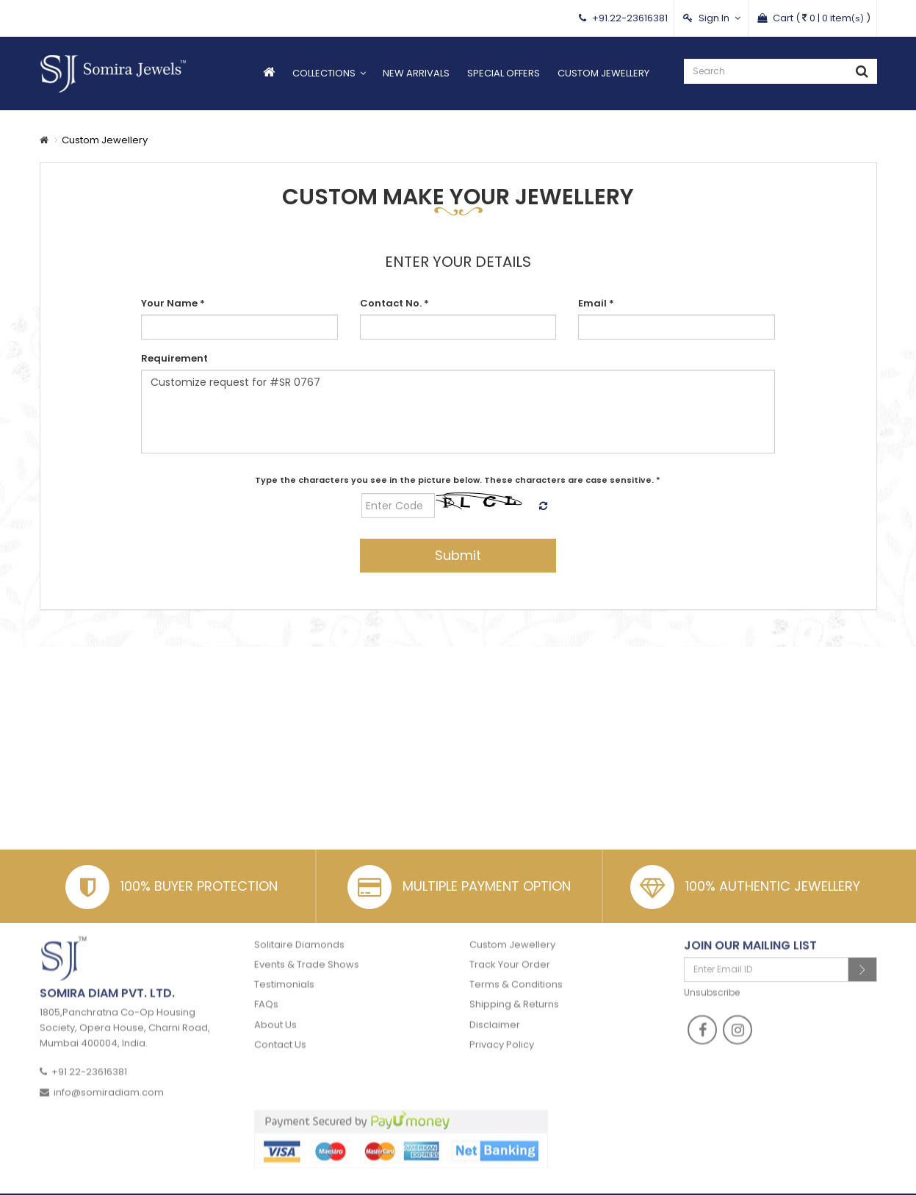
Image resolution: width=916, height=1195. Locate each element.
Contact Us (280, 1030)
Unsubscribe (712, 978)
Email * (596, 303)
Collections (324, 73)
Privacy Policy (501, 1030)
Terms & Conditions (516, 970)
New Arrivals (416, 73)
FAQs (266, 990)
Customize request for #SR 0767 (458, 411)
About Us (275, 1010)
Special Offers (503, 73)
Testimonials (284, 970)
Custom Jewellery (603, 73)
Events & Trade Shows (306, 950)
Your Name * (173, 303)
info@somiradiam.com (109, 1078)
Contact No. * (394, 303)
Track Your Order (509, 950)
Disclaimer (494, 1010)
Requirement (174, 358)
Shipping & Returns (514, 990)
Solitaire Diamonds (299, 930)
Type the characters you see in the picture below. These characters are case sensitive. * (457, 480)
